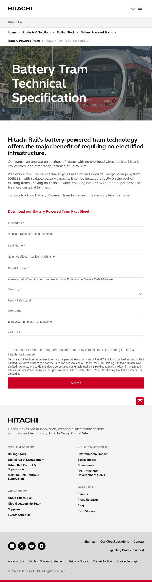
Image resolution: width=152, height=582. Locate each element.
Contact (139, 541)
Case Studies (86, 511)
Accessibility (16, 561)
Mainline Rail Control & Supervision (24, 477)
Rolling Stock (66, 32)
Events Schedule (19, 515)
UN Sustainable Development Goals (91, 473)
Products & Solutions (37, 32)
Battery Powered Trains (97, 32)
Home (12, 32)
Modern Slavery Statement (47, 561)
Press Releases (88, 499)
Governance (86, 465)
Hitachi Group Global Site (68, 433)
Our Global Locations (114, 541)
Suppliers (14, 509)
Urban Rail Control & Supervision (22, 467)
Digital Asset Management (26, 460)
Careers (83, 494)
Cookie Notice (102, 561)
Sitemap (90, 541)
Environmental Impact (92, 454)
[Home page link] (20, 8)
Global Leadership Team (24, 503)
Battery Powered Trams (24, 41)
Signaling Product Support (126, 550)
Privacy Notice (78, 561)
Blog (81, 505)
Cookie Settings (126, 561)
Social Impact (87, 460)
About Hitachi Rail (20, 498)
